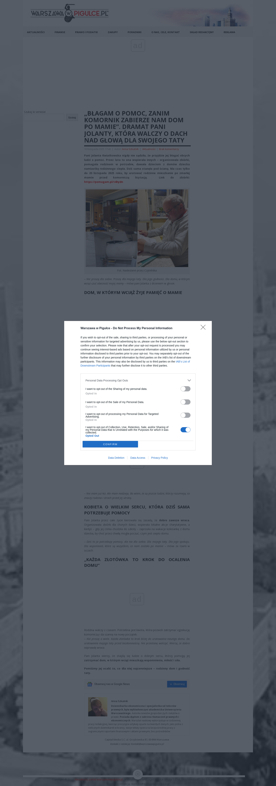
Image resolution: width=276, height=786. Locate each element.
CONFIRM (110, 444)
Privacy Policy (159, 457)
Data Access (137, 457)
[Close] (204, 328)
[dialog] (138, 393)
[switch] (186, 388)
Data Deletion (116, 457)
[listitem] (138, 380)
